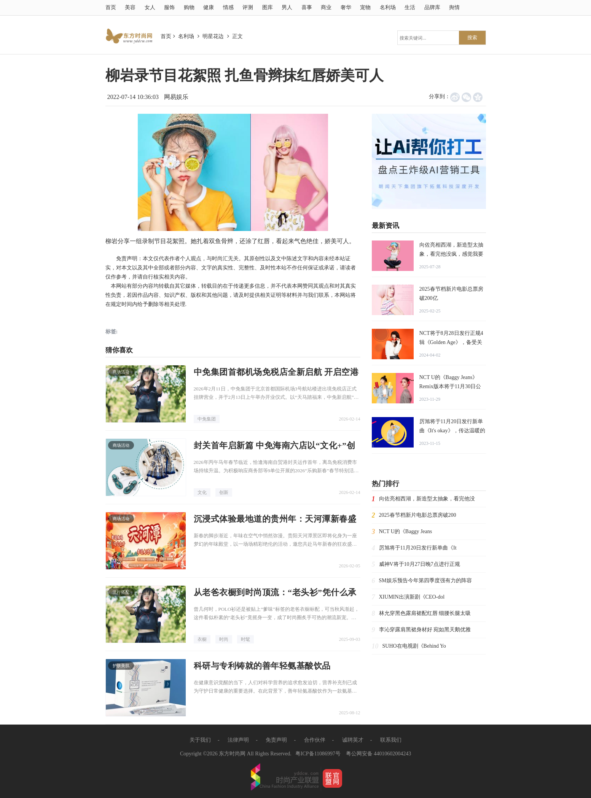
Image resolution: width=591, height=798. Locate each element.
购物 (189, 7)
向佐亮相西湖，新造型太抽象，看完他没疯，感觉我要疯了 (451, 254)
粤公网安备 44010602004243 (378, 754)
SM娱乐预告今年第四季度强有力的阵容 (425, 580)
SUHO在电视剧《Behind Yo (414, 646)
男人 (287, 7)
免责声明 (276, 740)
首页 (110, 7)
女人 (150, 7)
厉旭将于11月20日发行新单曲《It (418, 548)
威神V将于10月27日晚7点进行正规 (419, 564)
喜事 (306, 7)
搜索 (472, 37)
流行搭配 (121, 592)
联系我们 (390, 740)
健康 (208, 7)
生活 (410, 7)
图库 (267, 7)
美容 (130, 7)
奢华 (346, 7)
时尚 (223, 639)
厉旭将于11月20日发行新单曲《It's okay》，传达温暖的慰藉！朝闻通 (452, 431)
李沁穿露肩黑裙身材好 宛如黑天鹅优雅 (425, 629)
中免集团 (207, 419)
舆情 (454, 7)
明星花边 (213, 36)
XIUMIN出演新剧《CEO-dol (412, 597)
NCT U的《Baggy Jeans (405, 531)
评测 (247, 7)
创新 (223, 492)
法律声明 (238, 740)
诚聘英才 (352, 740)
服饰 (169, 7)
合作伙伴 (314, 740)
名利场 (388, 7)
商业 (326, 7)
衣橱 (202, 639)
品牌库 (432, 7)
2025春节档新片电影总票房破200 (417, 515)
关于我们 (200, 740)
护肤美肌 (121, 665)
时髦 (245, 639)
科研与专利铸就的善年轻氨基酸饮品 (262, 666)
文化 (202, 492)
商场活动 (121, 372)
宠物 (365, 7)
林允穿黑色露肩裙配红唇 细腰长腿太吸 (425, 613)
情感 (228, 7)
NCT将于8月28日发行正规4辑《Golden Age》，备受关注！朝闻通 (451, 342)
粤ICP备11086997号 (318, 754)
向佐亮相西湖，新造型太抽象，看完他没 (427, 499)
